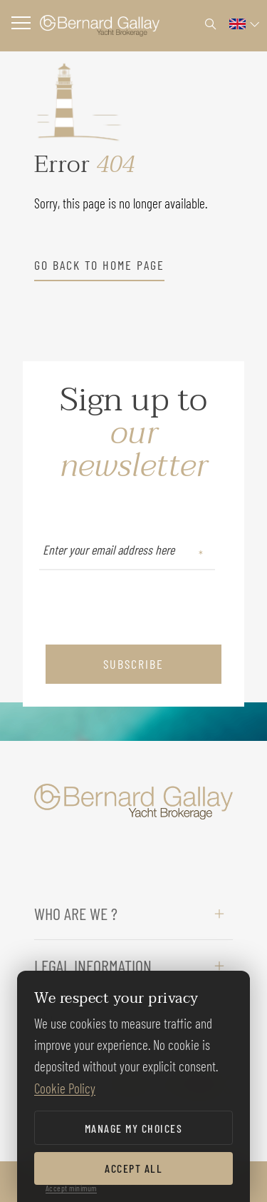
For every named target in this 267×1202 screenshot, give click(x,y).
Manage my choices (134, 1128)
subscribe (133, 664)
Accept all (133, 1168)
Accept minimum (71, 1188)
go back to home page (99, 265)
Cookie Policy (64, 1088)
